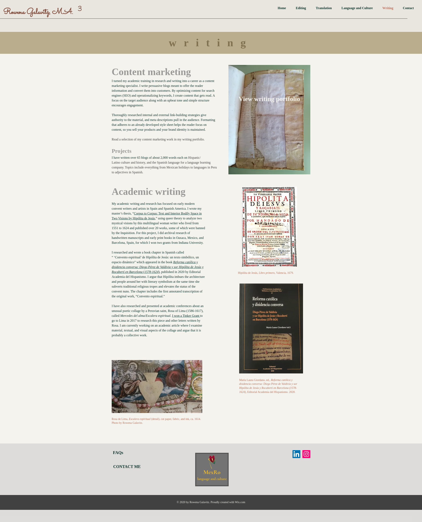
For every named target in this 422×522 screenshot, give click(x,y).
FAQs (118, 452)
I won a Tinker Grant (186, 315)
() (158, 267)
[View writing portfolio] (269, 99)
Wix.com (240, 502)
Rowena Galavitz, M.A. (38, 12)
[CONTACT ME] (127, 466)
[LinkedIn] (296, 454)
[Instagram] (306, 454)
